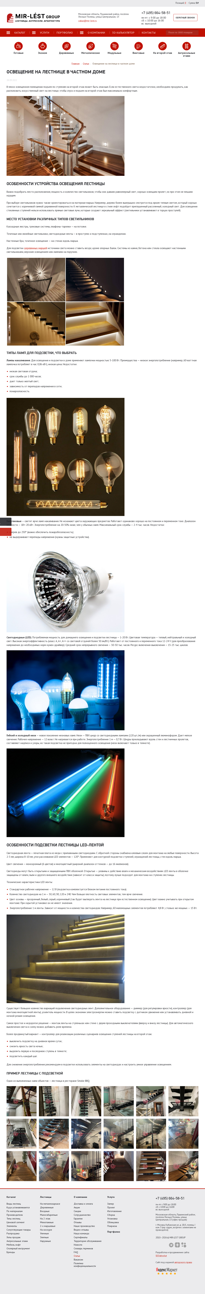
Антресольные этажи (17, 1241)
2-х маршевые (47, 1226)
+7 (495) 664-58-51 (155, 12)
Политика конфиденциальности (85, 1265)
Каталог (11, 1196)
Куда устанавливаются (18, 1207)
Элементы (12, 1226)
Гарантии (78, 1218)
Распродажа (13, 1233)
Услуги (111, 1196)
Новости (78, 1244)
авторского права (183, 1262)
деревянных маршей (35, 248)
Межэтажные (47, 1222)
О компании (80, 1196)
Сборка (111, 1214)
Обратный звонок (185, 17)
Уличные (44, 1233)
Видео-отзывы (81, 1229)
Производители (15, 1214)
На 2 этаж (45, 1218)
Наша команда (81, 1233)
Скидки (77, 1211)
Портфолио (113, 1231)
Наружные (45, 1241)
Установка (112, 1218)
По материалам (15, 1211)
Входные (45, 1211)
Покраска (112, 1226)
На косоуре (46, 1229)
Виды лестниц (14, 1203)
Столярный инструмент (18, 1248)
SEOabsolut (161, 1255)
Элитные (44, 1237)
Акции (77, 1207)
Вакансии (78, 1259)
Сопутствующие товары (19, 1229)
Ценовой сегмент (15, 1222)
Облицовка (113, 1222)
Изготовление (114, 1211)
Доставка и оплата (83, 1203)
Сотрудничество (82, 1214)
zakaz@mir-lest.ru (87, 20)
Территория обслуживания (87, 1241)
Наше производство (84, 1226)
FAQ (76, 1252)
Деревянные (47, 1207)
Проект (111, 1207)
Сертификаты (80, 1237)
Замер (110, 1203)
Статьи (77, 1255)
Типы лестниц (13, 1218)
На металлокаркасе (50, 1203)
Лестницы (45, 1196)
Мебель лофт (14, 1244)
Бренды (11, 1252)
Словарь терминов (83, 1248)
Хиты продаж (13, 1237)
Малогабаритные (49, 1214)
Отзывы (78, 1222)
